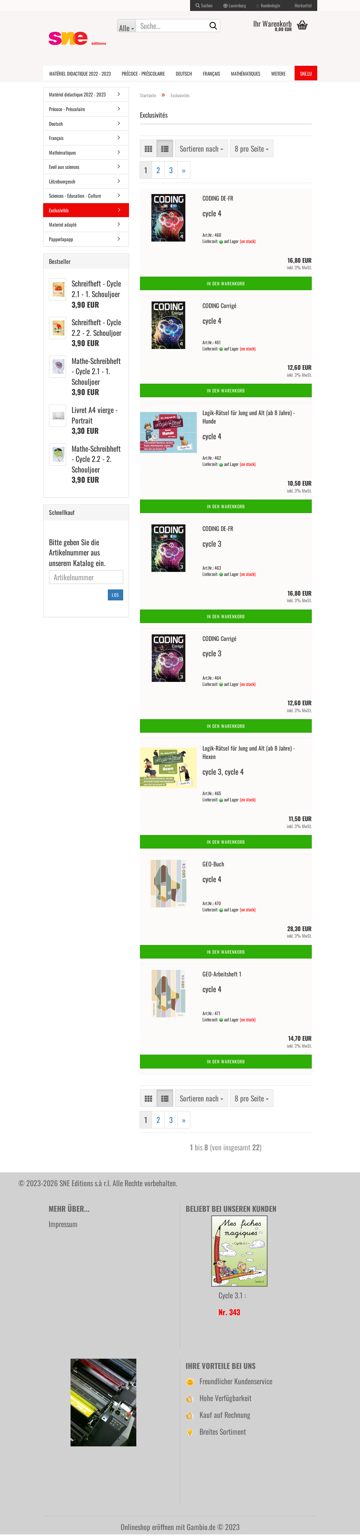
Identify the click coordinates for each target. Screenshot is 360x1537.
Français (211, 73)
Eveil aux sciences (64, 169)
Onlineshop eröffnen (147, 1529)
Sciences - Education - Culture (75, 198)
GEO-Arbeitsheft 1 (221, 976)
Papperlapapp (61, 241)
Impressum (63, 1226)
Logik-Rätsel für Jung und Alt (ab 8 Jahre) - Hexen (248, 754)
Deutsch (184, 73)
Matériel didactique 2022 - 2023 (80, 73)
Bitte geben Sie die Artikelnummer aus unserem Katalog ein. (77, 554)
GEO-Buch (213, 866)
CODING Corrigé (219, 307)
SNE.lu (306, 73)
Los (115, 597)
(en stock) (247, 243)
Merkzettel (301, 5)
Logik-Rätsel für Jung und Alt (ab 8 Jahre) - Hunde (248, 419)
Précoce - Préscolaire (143, 73)
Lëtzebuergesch (62, 183)
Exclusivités (59, 212)
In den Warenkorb (226, 285)
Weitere (278, 73)
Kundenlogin (268, 5)
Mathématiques (245, 73)
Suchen (204, 5)
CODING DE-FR (217, 200)
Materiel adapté (62, 227)
